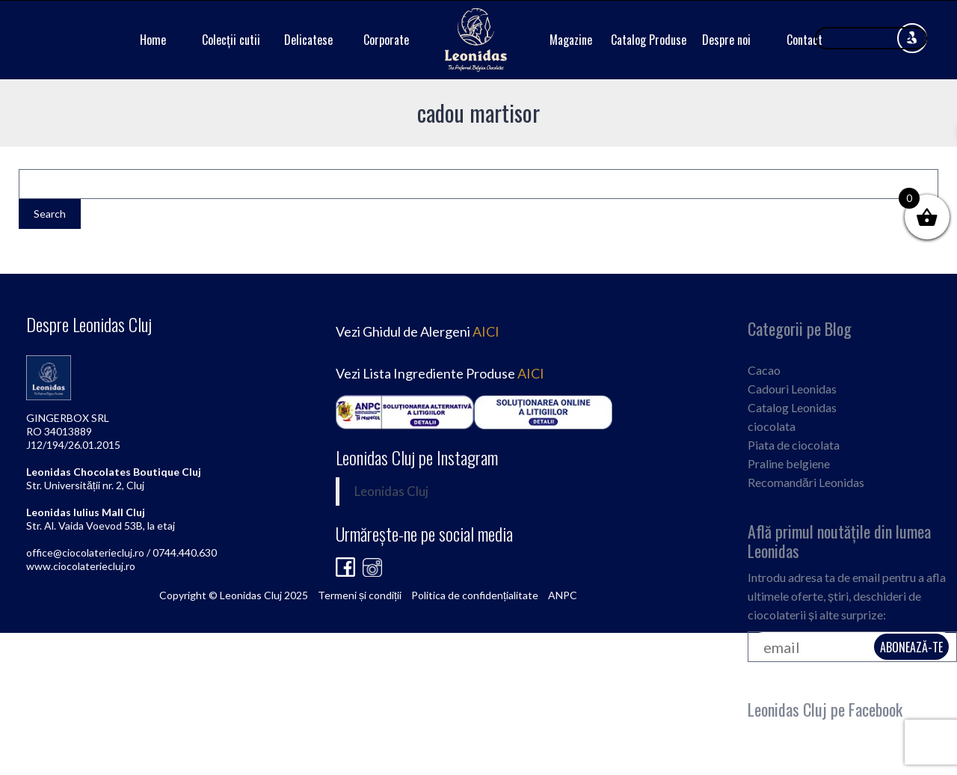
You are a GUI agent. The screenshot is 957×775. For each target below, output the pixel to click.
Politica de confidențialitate (474, 595)
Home (153, 40)
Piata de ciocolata (794, 445)
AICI (486, 331)
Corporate (386, 40)
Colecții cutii (231, 40)
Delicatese (308, 40)
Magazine (571, 40)
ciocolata (772, 426)
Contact (804, 40)
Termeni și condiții (359, 595)
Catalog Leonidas (792, 407)
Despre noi (726, 40)
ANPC (562, 595)
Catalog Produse (648, 40)
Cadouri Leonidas (792, 389)
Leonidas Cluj (391, 491)
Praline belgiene (789, 463)
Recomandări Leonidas (806, 482)
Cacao (764, 370)
